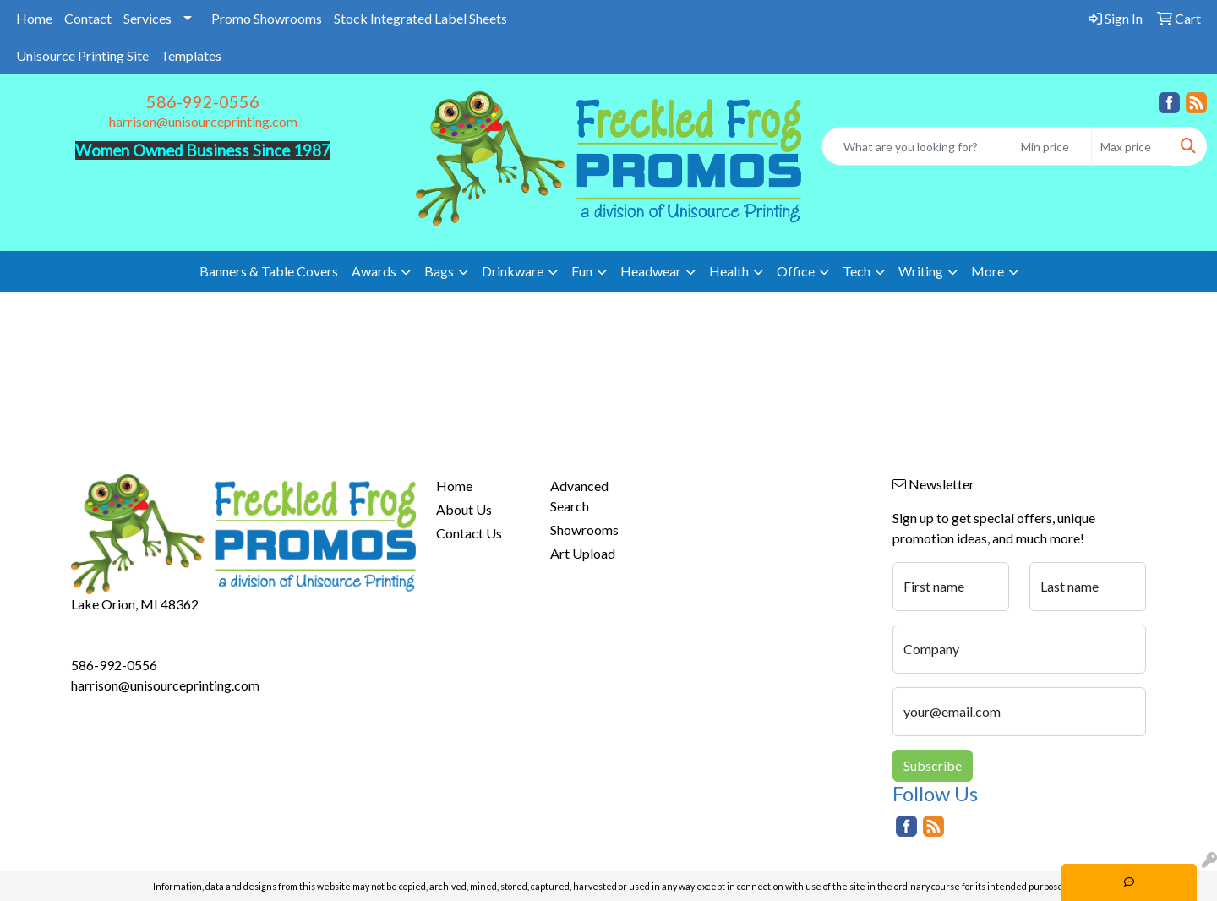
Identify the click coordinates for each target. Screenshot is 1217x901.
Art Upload (582, 553)
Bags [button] (439, 271)
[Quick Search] (916, 146)
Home (34, 18)
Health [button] (729, 271)
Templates (191, 55)
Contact (88, 18)
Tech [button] (856, 271)
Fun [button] (581, 271)
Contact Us (469, 533)
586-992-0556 (202, 101)
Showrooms (584, 529)
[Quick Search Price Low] (1052, 146)
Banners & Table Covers (268, 271)
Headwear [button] (650, 271)
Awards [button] (374, 271)
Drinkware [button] (512, 271)
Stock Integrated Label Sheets (420, 18)
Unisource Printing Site (82, 55)
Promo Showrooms (266, 18)
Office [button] (796, 271)
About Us (464, 509)
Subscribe (932, 765)
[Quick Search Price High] (1131, 146)
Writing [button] (920, 271)
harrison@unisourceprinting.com (203, 121)
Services (147, 18)
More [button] (987, 271)
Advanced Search (579, 496)
